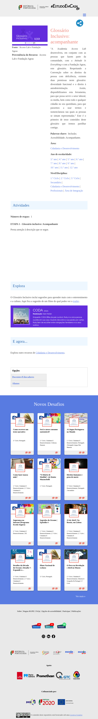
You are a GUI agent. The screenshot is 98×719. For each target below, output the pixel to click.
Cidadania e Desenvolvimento (65, 148)
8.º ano (62, 163)
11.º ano (64, 167)
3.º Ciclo (75, 178)
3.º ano (54, 159)
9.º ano (71, 163)
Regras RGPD (28, 611)
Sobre (19, 611)
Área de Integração (74, 190)
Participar (66, 611)
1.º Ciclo (55, 178)
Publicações (76, 611)
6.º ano (79, 159)
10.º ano (54, 167)
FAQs (38, 611)
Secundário (56, 182)
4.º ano (62, 159)
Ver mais (80, 596)
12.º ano (74, 167)
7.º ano (54, 163)
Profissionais (57, 190)
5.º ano (71, 159)
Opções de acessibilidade (51, 611)
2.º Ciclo (65, 178)
